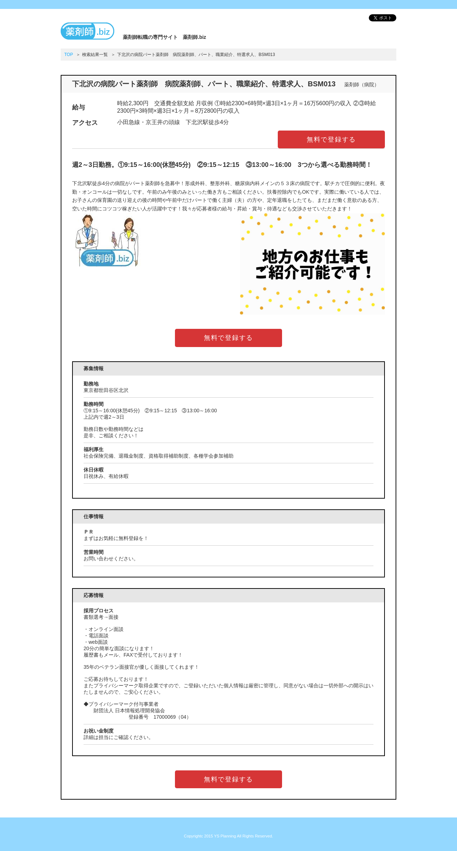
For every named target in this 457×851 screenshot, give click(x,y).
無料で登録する (331, 139)
